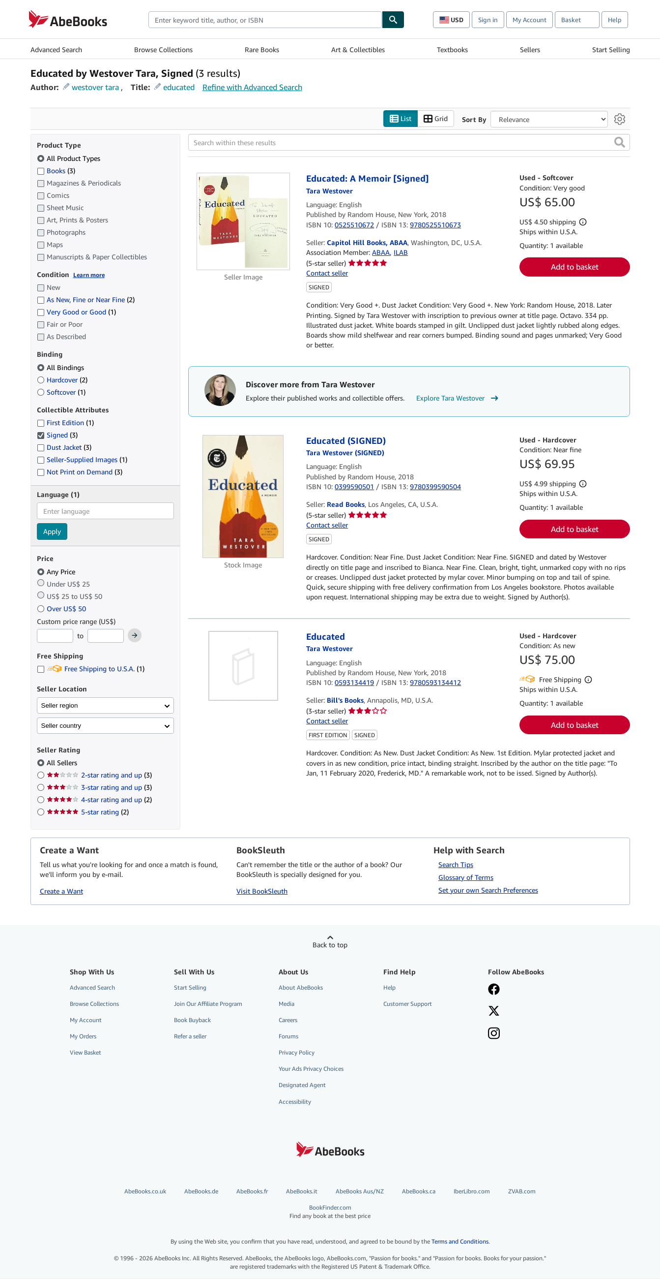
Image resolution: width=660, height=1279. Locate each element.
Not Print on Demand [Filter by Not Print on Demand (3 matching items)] (79, 472)
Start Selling (611, 49)
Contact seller (327, 273)
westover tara (95, 87)
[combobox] (265, 19)
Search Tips (455, 864)
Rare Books (262, 49)
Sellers (530, 49)
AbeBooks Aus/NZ (360, 1191)
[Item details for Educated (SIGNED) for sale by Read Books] (243, 496)
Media (286, 1003)
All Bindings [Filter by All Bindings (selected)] (61, 367)
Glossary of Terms (465, 877)
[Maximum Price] (105, 636)
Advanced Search (56, 49)
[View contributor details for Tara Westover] (329, 191)
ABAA (381, 253)
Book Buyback (192, 1020)
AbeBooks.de (201, 1191)
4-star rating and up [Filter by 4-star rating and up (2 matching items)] (99, 800)
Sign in (488, 20)
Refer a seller (190, 1036)
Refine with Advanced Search (252, 87)
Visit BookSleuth (261, 891)
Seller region (59, 705)
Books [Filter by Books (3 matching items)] (56, 170)
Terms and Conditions (459, 1242)
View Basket (85, 1053)
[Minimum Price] (55, 636)
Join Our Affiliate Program (208, 1003)
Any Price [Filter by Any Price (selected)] (57, 571)
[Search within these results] (409, 142)
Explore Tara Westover (458, 399)
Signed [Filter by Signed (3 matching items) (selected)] (57, 435)
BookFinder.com (330, 1212)
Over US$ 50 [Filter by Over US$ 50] (62, 608)
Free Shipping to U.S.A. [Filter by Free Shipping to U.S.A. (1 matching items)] (90, 669)
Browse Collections (163, 49)
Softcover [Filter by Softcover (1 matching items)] (61, 392)
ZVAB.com (522, 1191)
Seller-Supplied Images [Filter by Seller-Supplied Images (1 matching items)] (82, 460)
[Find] (393, 19)
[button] (619, 142)
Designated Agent (302, 1085)
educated (179, 87)
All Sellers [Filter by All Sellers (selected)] (63, 763)
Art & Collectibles (358, 49)
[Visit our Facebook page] (494, 990)
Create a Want (61, 891)
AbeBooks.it (301, 1191)
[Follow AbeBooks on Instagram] (494, 1034)
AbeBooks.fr (252, 1191)
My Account (529, 20)
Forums (288, 1036)
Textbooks (452, 49)
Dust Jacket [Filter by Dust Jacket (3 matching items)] (64, 447)
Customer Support (407, 1003)
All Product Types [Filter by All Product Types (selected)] (69, 158)
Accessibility (295, 1101)
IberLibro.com (472, 1191)
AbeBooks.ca (418, 1191)
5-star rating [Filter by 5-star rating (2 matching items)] (88, 812)
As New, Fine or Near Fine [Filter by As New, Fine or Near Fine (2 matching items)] (86, 300)
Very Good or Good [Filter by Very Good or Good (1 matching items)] (76, 312)
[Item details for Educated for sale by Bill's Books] (243, 666)
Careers (288, 1020)
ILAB (401, 253)
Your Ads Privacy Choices (311, 1069)
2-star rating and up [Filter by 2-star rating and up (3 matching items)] (99, 775)
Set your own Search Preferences (488, 890)
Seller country (61, 725)
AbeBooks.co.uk (145, 1191)
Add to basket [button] (575, 267)
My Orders (83, 1036)
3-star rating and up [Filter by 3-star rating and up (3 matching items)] (99, 787)
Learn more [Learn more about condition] (89, 275)
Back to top (330, 944)
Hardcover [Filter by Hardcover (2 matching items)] (62, 379)
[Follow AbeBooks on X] (494, 1011)
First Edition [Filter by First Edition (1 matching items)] (65, 423)
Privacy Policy (297, 1053)
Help (615, 20)
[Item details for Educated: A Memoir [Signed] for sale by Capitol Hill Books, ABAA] (243, 222)
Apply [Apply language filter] (52, 532)
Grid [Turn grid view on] (436, 119)
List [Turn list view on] (400, 119)
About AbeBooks (301, 987)
